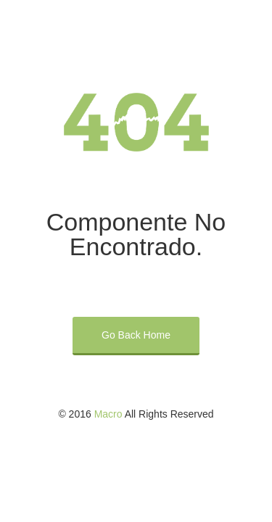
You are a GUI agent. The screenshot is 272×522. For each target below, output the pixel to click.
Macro (108, 414)
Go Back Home (136, 335)
